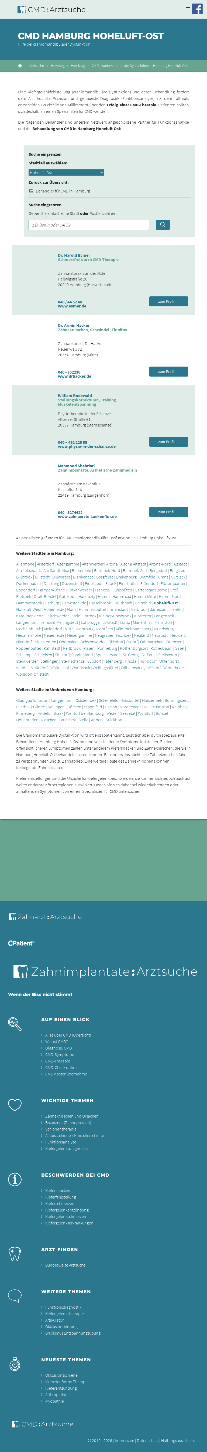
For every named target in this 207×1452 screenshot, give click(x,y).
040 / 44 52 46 (70, 302)
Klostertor (142, 615)
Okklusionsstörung (61, 1326)
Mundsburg (164, 628)
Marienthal (142, 622)
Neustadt (160, 635)
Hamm (104, 596)
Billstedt (42, 577)
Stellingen (49, 661)
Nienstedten (45, 641)
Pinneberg (25, 713)
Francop (102, 590)
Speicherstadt (108, 654)
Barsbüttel (130, 700)
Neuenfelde (54, 635)
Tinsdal (131, 661)
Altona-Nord (160, 564)
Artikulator (54, 1320)
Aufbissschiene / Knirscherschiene (74, 1135)
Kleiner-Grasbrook (115, 615)
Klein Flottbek (83, 615)
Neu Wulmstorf (156, 706)
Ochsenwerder (93, 641)
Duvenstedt (72, 583)
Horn (71, 609)
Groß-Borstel (45, 596)
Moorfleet (104, 628)
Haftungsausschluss (178, 1440)
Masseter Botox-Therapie (67, 1381)
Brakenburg (126, 577)
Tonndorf (148, 661)
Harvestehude (74, 602)
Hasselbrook (100, 602)
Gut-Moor (67, 596)
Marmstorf (163, 622)
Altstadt (180, 564)
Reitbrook (72, 648)
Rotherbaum (161, 648)
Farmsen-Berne (51, 590)
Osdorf (131, 641)
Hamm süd (121, 596)
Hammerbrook (29, 602)
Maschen (49, 719)
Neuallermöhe (28, 635)
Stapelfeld (93, 706)
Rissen (89, 648)
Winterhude (173, 667)
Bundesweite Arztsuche (65, 1265)
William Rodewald (75, 395)
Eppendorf (25, 590)
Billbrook (24, 577)
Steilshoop (167, 654)
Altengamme (68, 564)
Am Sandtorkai (56, 570)
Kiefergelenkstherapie (64, 1313)
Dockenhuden (28, 583)
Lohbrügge (90, 622)
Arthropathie (56, 1394)
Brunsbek (67, 719)
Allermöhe (25, 564)
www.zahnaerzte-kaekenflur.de (87, 516)
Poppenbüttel (28, 648)
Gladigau (24, 700)
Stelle (83, 719)
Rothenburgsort (134, 648)
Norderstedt (130, 706)
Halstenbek (152, 700)
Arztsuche (36, 65)
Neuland (141, 635)
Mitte (69, 628)
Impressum (124, 1440)
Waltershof (59, 667)
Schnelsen (43, 654)
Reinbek (179, 706)
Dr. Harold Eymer (74, 255)
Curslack (178, 577)
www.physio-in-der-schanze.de (87, 446)
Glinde (39, 706)
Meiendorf (53, 628)
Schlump (24, 654)
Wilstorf (154, 667)
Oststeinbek (85, 700)
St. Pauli (149, 654)
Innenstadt (119, 609)
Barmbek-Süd (135, 570)
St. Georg (131, 654)
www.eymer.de (72, 306)
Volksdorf (39, 667)
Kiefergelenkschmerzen (65, 1216)
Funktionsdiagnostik (63, 1307)
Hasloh (111, 706)
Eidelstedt (94, 583)
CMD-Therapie (57, 1061)
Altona (112, 564)
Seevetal (127, 713)
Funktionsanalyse (60, 1142)
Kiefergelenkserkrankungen (69, 1223)
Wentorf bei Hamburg (85, 713)
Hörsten (74, 706)
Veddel (22, 667)
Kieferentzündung (61, 1388)
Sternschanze (73, 661)
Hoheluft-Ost (166, 602)
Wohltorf (145, 713)
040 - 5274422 (70, 512)
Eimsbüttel (128, 583)
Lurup (125, 622)
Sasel (179, 648)
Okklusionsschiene (61, 1375)
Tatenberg (113, 661)
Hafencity (86, 596)
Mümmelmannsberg (133, 628)
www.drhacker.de (74, 376)
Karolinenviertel (30, 615)
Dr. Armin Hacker (73, 325)
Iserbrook (139, 609)
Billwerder (61, 577)
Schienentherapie (61, 1129)
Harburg (52, 602)
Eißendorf (149, 583)
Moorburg (85, 628)
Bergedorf (158, 570)
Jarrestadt (159, 609)
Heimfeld (143, 602)
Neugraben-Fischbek (113, 635)
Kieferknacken (57, 1190)
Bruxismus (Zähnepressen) (68, 1122)
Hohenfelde (54, 609)
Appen (97, 719)
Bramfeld (147, 577)
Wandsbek (81, 667)
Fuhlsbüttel (122, 590)
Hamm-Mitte (145, 596)
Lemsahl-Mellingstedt (59, 622)
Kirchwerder (58, 615)
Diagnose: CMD (58, 1048)
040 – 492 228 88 (72, 442)
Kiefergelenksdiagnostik (66, 1148)
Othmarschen (152, 641)
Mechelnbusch (28, 628)
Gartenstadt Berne (151, 590)
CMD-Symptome (59, 1054)
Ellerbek (23, 706)
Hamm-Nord (170, 596)
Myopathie (54, 1401)
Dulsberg (51, 583)
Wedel (112, 713)
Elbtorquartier (173, 583)
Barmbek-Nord (107, 570)
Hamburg (57, 65)
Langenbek (164, 615)
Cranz (163, 577)
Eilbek (110, 583)
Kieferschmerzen (59, 1203)
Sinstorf (61, 654)
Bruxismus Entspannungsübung (73, 1333)
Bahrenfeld (81, 570)
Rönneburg (107, 648)
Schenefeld (109, 700)
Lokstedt (110, 622)
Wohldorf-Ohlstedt (32, 674)
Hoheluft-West (28, 609)
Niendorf (24, 641)
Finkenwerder (80, 590)
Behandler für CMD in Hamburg (63, 191)
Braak (58, 713)
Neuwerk (178, 635)
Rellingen (56, 706)
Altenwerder (93, 564)
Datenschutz (147, 1440)
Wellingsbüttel (105, 667)
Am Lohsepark (28, 570)
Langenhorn (27, 622)
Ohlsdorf (115, 641)
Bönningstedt (177, 700)
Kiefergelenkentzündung (67, 1210)
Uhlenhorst (169, 661)
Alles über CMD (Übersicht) (68, 1035)
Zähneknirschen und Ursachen (72, 1116)
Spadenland (82, 654)
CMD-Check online (61, 1067)
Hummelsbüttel (92, 609)
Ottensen (174, 641)
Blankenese (83, 577)
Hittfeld (44, 713)
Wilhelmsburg (133, 667)
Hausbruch (122, 602)
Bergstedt (178, 570)
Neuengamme (79, 635)
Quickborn (114, 719)
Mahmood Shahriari (76, 465)
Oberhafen (68, 641)
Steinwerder (27, 661)
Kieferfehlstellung (60, 1197)
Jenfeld (177, 609)
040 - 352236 (69, 372)
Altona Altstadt (133, 564)
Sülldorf (94, 661)
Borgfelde (104, 577)
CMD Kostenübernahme (66, 1074)
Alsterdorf (45, 564)
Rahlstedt (52, 648)
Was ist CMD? (56, 1041)
